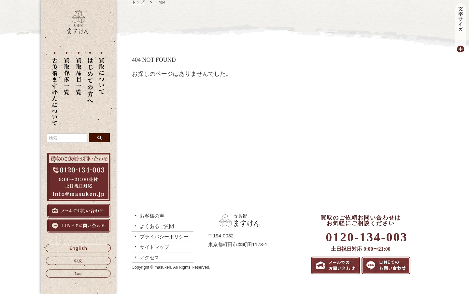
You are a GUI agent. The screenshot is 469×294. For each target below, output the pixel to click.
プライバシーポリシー (164, 236)
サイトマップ (154, 247)
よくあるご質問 (157, 226)
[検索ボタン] (99, 137)
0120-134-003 (366, 237)
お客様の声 (152, 216)
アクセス (149, 257)
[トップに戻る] (78, 32)
